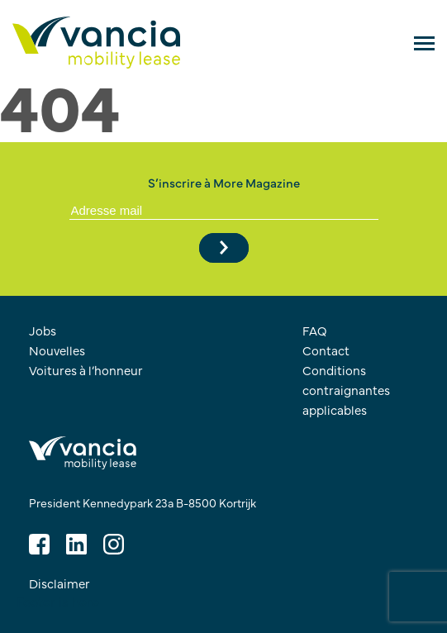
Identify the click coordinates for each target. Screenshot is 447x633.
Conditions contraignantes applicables (346, 389)
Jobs (42, 330)
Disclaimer (59, 583)
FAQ (314, 330)
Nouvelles (57, 350)
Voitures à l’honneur (86, 369)
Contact (326, 350)
